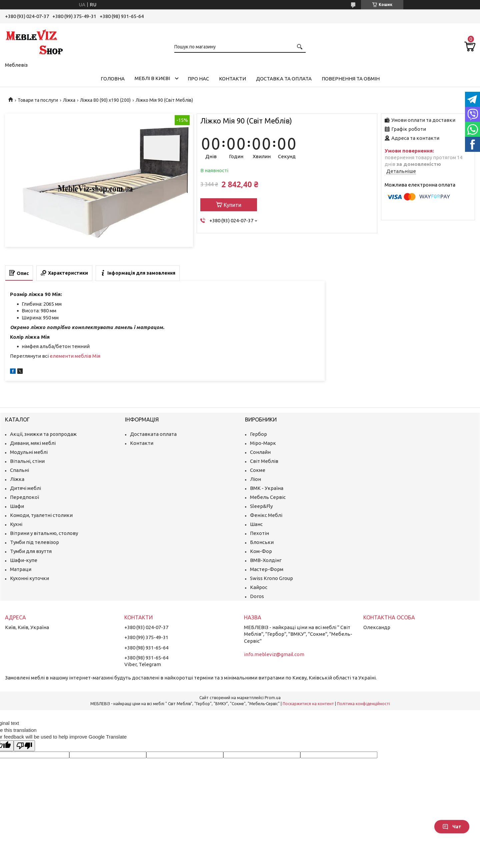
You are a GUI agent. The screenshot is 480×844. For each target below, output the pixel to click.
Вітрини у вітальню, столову (44, 533)
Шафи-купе (23, 560)
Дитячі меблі (25, 488)
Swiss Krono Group (271, 578)
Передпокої (24, 497)
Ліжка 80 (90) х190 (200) (105, 100)
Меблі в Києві (152, 78)
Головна (113, 78)
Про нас (198, 78)
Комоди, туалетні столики (41, 515)
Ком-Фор (261, 551)
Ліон (255, 479)
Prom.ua (273, 697)
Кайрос (258, 587)
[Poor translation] (24, 745)
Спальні (19, 470)
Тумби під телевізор (34, 542)
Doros (257, 596)
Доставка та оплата (284, 78)
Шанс (256, 524)
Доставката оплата (153, 434)
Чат (451, 827)
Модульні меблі (29, 452)
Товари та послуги (38, 100)
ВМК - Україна (266, 488)
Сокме (257, 470)
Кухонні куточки (29, 578)
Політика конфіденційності (363, 703)
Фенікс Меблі (266, 515)
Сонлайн (260, 452)
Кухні (16, 524)
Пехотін (259, 533)
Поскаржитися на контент (308, 703)
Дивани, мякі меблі (33, 443)
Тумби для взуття (31, 551)
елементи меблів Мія (75, 356)
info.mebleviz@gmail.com (274, 654)
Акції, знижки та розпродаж (43, 434)
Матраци (20, 569)
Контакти (232, 78)
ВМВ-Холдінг (266, 560)
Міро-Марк (263, 443)
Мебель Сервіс (268, 497)
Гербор (258, 434)
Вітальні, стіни (27, 461)
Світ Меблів (264, 461)
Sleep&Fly (261, 506)
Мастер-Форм (266, 569)
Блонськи (262, 542)
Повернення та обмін (351, 78)
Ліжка (69, 100)
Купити (232, 205)
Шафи (17, 506)
